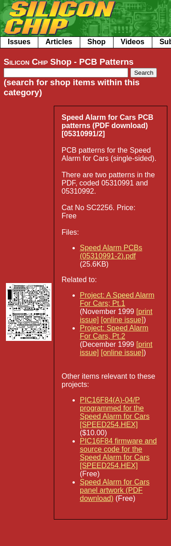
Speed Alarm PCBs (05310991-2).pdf (111, 252)
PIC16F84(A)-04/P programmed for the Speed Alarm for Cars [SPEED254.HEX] (115, 412)
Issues (19, 42)
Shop (97, 42)
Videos (133, 42)
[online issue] (122, 320)
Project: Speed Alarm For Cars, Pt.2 (114, 332)
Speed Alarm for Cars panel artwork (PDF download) (115, 490)
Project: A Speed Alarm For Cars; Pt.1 (117, 299)
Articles (59, 42)
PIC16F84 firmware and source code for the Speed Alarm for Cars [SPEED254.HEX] (118, 453)
